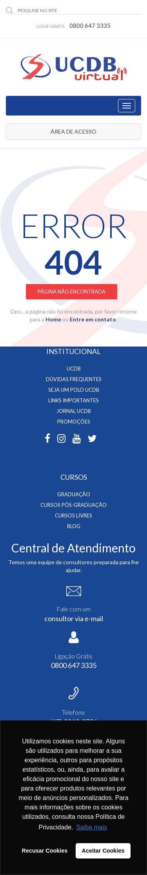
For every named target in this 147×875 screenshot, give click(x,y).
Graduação (73, 494)
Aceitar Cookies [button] (103, 850)
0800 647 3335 (90, 25)
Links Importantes (73, 400)
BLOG (73, 526)
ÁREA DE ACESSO (73, 131)
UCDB (74, 368)
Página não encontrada (71, 291)
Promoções (73, 421)
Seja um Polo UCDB (73, 390)
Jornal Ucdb (73, 411)
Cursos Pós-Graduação (73, 505)
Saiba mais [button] (91, 827)
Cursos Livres (73, 515)
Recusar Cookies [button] (45, 850)
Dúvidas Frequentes (74, 379)
